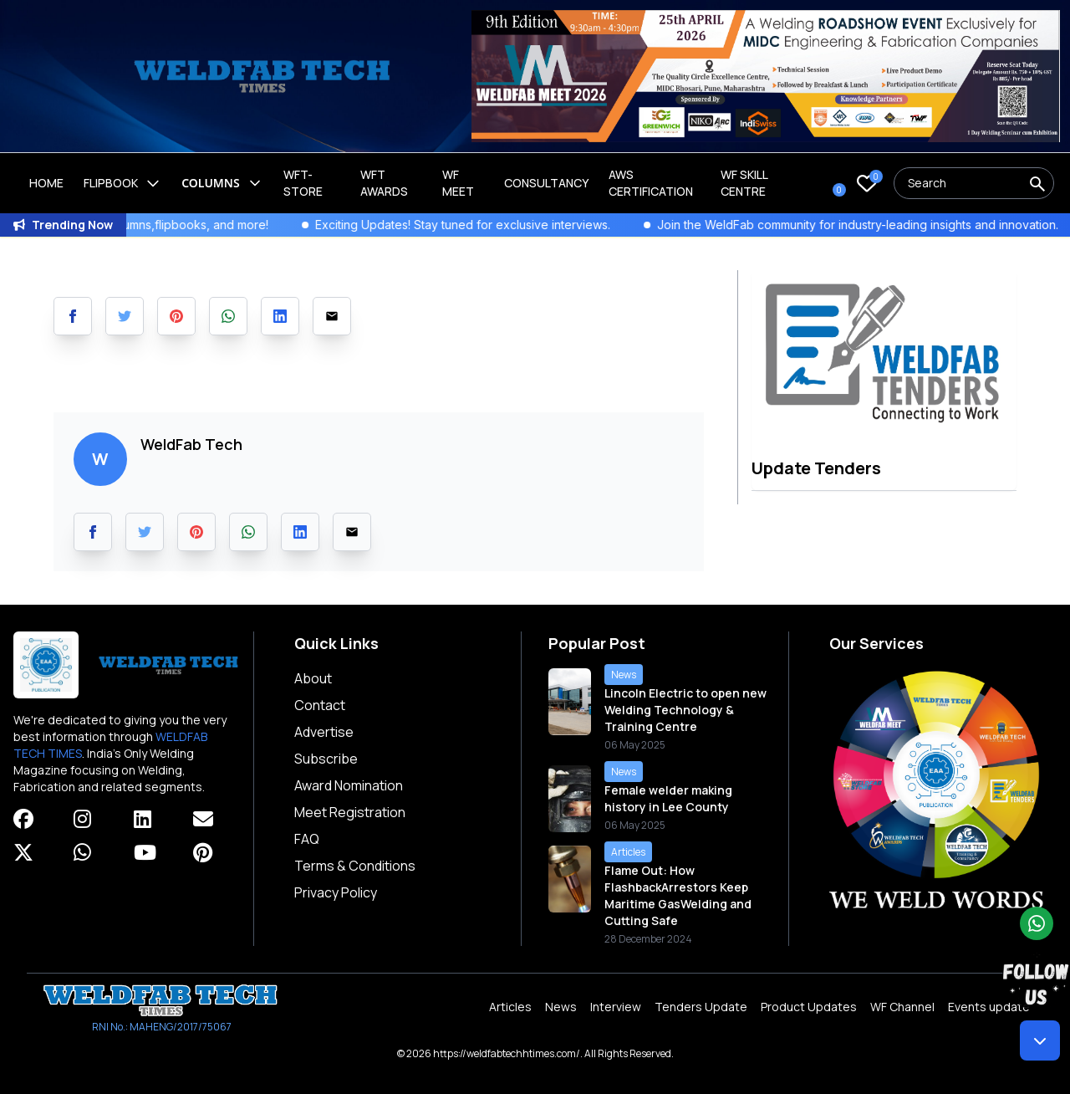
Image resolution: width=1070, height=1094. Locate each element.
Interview (615, 1007)
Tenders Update (701, 1007)
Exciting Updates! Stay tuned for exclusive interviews (480, 224)
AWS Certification (651, 182)
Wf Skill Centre (744, 182)
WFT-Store (303, 182)
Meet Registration (349, 812)
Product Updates (809, 1007)
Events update (989, 1007)
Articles (510, 1007)
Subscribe (326, 758)
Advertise (324, 732)
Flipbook (122, 183)
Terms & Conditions (354, 865)
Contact (319, 705)
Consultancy (546, 183)
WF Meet (458, 182)
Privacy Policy (335, 892)
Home (46, 183)
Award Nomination (348, 785)
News (561, 1007)
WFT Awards (384, 182)
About (313, 678)
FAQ (306, 839)
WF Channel (902, 1007)
